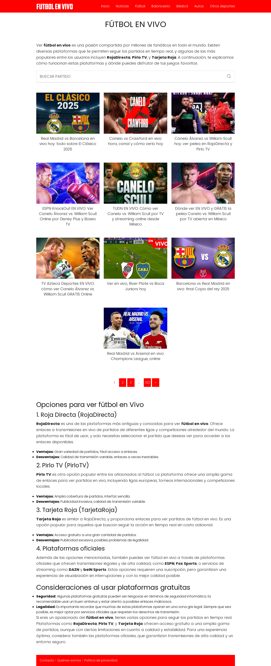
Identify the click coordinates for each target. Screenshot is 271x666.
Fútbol (140, 6)
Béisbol (182, 6)
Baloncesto (161, 6)
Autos (199, 6)
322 (147, 382)
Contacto (47, 660)
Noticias (122, 6)
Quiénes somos (69, 660)
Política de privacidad (100, 660)
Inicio (105, 6)
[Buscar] (227, 75)
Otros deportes (222, 6)
